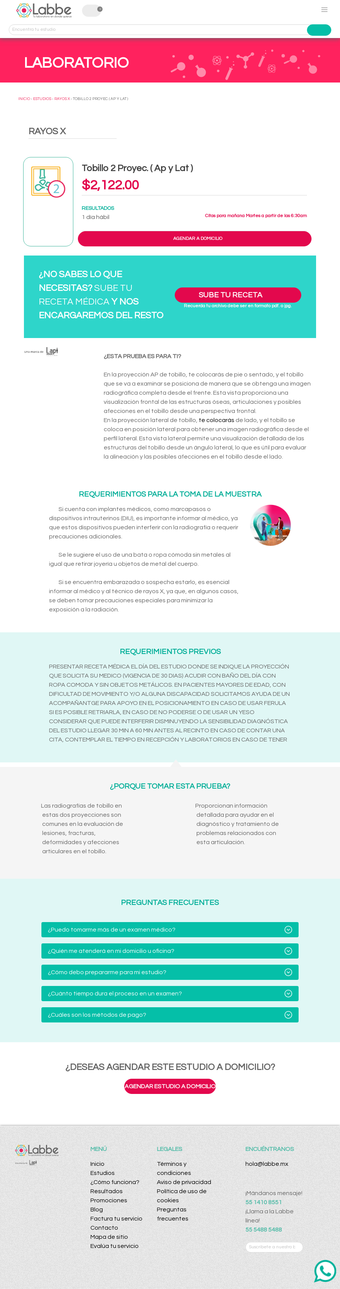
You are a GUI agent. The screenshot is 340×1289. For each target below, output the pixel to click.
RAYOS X (62, 99)
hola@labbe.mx (266, 1164)
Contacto (104, 1228)
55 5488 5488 (263, 1230)
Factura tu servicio (116, 1219)
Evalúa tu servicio (114, 1246)
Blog (96, 1209)
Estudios (102, 1173)
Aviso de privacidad (184, 1182)
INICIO (24, 99)
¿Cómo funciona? (114, 1182)
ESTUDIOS (42, 99)
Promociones (108, 1200)
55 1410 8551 (263, 1202)
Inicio (97, 1164)
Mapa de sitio (109, 1237)
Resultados (106, 1191)
